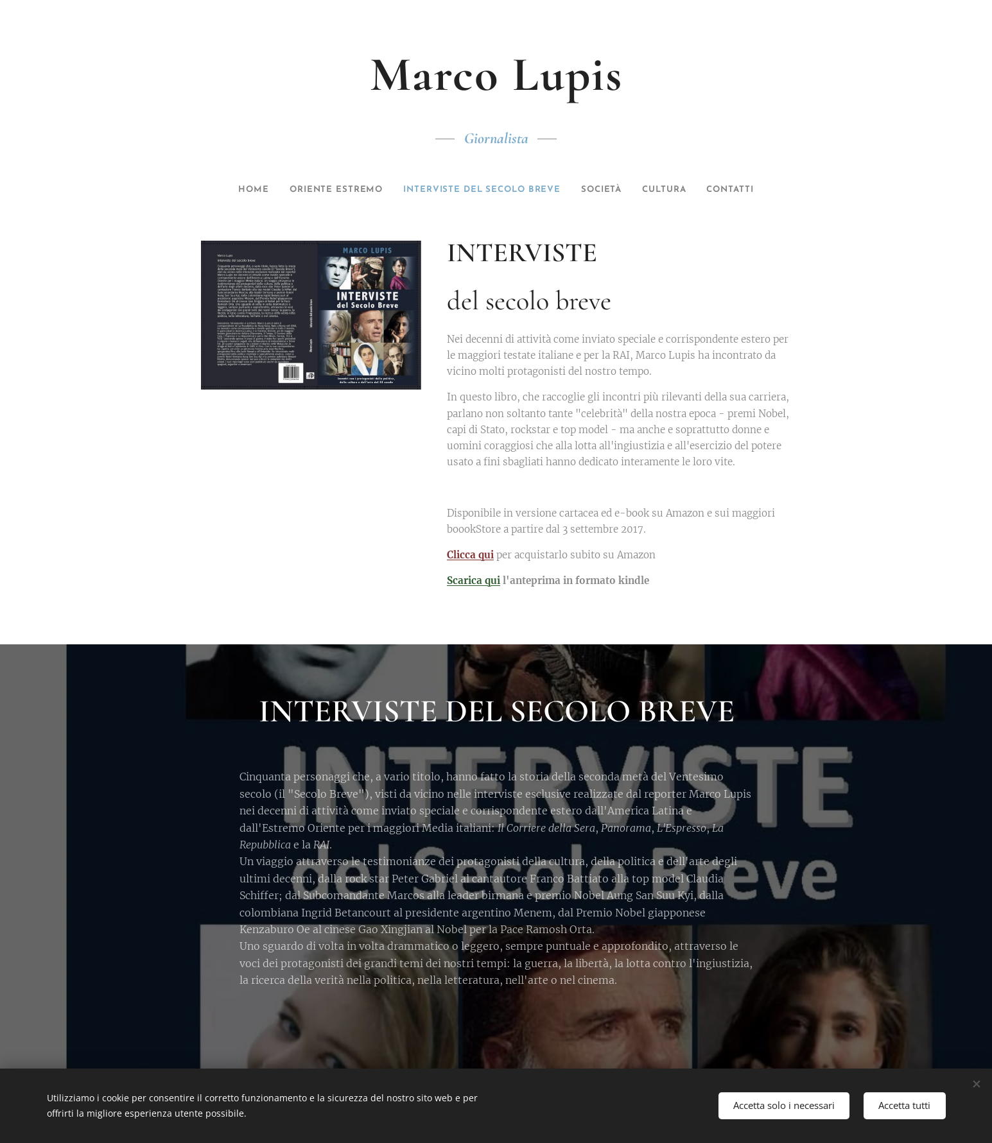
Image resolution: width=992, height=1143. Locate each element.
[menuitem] (235, 190)
